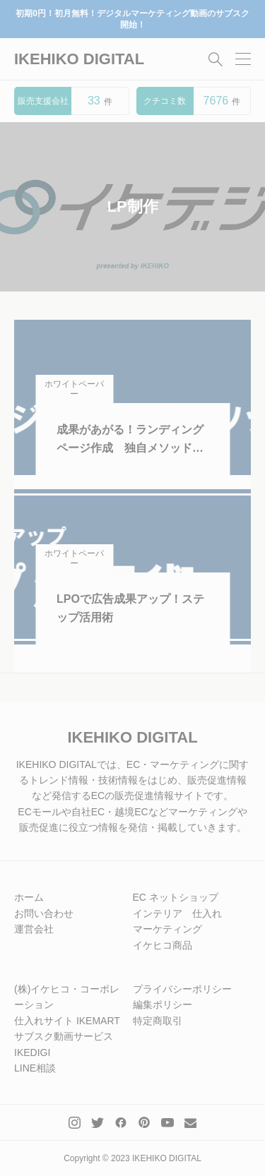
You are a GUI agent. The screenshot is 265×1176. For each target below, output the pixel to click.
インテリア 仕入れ (177, 913)
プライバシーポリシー (182, 989)
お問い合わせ (43, 913)
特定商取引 (157, 1020)
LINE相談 (35, 1068)
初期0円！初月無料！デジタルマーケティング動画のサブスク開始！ (132, 19)
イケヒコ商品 (162, 945)
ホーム (29, 897)
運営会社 (34, 929)
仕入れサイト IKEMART (67, 1020)
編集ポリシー (162, 1004)
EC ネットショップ (175, 897)
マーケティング (167, 929)
